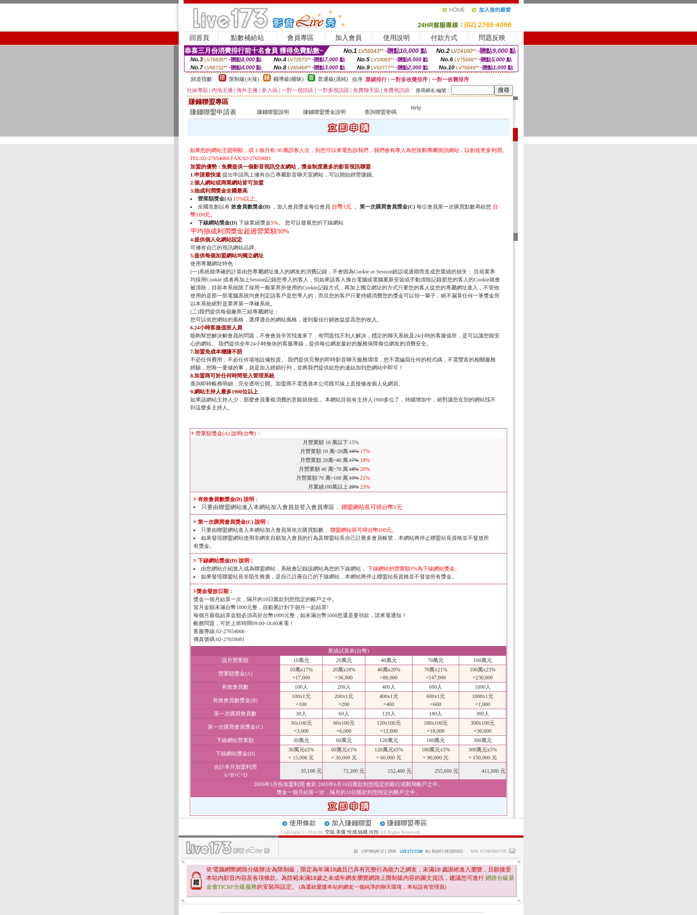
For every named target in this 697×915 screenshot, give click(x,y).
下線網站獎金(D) (217, 223)
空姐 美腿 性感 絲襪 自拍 (352, 832)
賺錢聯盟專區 (407, 823)
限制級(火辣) (244, 79)
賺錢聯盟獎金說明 (324, 112)
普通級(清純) (333, 79)
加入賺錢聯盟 (352, 823)
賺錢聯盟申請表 (213, 112)
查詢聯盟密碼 (381, 112)
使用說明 (396, 37)
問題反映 (492, 37)
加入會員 (348, 37)
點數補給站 (247, 37)
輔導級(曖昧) (288, 79)
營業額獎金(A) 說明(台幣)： (226, 433)
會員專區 (300, 37)
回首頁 (199, 37)
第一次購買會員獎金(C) (387, 207)
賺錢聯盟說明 (273, 112)
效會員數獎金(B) (250, 207)
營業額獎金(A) (215, 199)
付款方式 (444, 37)
